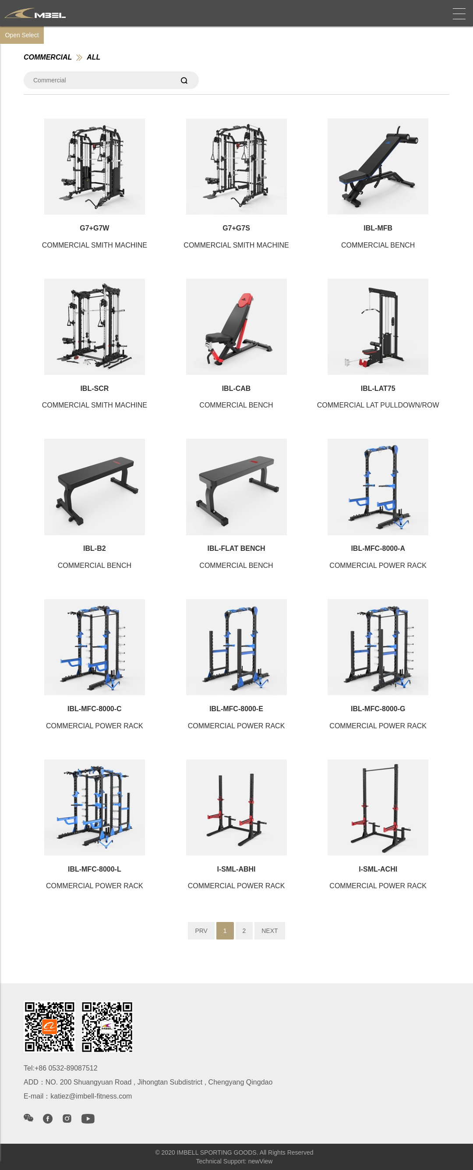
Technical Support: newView (234, 1161)
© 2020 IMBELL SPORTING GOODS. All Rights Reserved (234, 1152)
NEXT (269, 930)
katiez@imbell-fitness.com (91, 1096)
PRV (201, 930)
